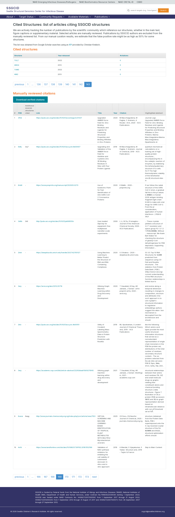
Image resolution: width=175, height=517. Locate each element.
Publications (102, 16)
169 (60, 476)
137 (46, 84)
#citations (124, 55)
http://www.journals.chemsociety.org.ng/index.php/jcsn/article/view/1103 (65, 416)
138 (53, 84)
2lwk (20, 252)
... (32, 84)
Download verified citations (30, 99)
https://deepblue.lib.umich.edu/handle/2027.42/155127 (58, 252)
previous (19, 84)
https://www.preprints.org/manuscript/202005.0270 (57, 185)
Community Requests (51, 16)
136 (39, 84)
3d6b (20, 221)
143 (88, 84)
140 (67, 84)
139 (60, 84)
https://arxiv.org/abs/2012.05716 (49, 286)
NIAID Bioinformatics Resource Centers (97, 2)
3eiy (19, 286)
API (70, 45)
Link (38, 113)
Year (115, 113)
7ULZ (16, 60)
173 (87, 476)
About (10, 16)
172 (80, 476)
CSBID (139, 2)
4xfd (20, 447)
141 (74, 84)
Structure (18, 55)
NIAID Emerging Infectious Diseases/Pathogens (54, 2)
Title (100, 113)
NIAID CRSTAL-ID (126, 2)
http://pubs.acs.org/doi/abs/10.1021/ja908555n (55, 221)
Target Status (27, 16)
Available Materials (79, 16)
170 (66, 476)
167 (45, 476)
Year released (64, 55)
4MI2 (16, 74)
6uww (20, 416)
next (94, 476)
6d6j (20, 147)
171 (73, 476)
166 (39, 476)
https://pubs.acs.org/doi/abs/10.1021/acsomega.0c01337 (59, 118)
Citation (123, 113)
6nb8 (20, 185)
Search (163, 10)
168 (52, 476)
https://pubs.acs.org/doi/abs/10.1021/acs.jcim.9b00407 (58, 147)
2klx (19, 325)
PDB (20, 113)
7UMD (16, 70)
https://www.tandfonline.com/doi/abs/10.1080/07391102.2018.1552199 (64, 447)
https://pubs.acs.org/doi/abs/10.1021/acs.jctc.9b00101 (57, 325)
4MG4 (16, 65)
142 (81, 84)
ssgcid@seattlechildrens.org (153, 511)
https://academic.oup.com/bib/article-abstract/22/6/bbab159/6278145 (65, 370)
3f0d (20, 118)
